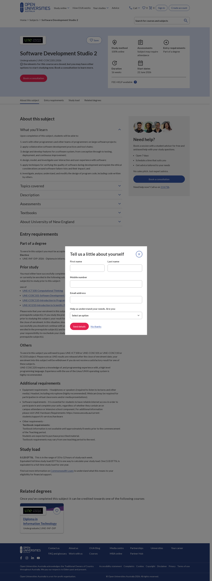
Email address (78, 292)
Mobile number (78, 277)
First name (76, 261)
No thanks (96, 326)
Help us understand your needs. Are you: (92, 308)
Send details (79, 326)
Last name (113, 261)
